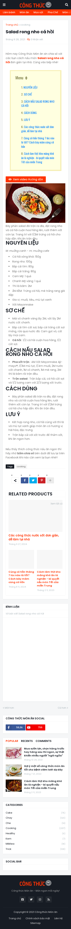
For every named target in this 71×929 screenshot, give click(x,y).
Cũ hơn (62, 708)
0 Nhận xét (37, 39)
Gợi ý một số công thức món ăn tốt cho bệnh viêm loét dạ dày (44, 767)
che (35, 823)
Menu (19, 77)
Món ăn (24, 12)
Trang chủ (12, 25)
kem (35, 839)
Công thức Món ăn (46, 912)
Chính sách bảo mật (38, 918)
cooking (25, 25)
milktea (35, 844)
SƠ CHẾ (28, 94)
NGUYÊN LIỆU (30, 87)
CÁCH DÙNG (30, 113)
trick (35, 849)
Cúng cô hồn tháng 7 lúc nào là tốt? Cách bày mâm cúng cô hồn (37, 142)
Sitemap (35, 923)
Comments (43, 741)
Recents (27, 741)
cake (35, 813)
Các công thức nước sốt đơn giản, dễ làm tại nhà (37, 129)
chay (35, 818)
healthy (35, 834)
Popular (12, 741)
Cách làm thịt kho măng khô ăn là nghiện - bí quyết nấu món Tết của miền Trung (37, 157)
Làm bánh (9, 12)
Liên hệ (58, 918)
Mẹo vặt (38, 12)
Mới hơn (9, 708)
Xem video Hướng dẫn (28, 179)
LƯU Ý (27, 120)
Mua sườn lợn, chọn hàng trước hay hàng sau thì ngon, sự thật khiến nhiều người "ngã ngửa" (44, 752)
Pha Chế (53, 12)
